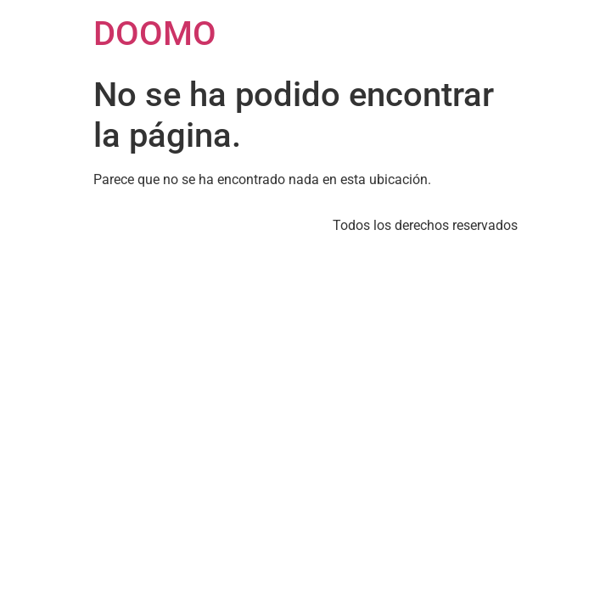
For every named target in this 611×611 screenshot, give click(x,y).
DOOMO (154, 33)
